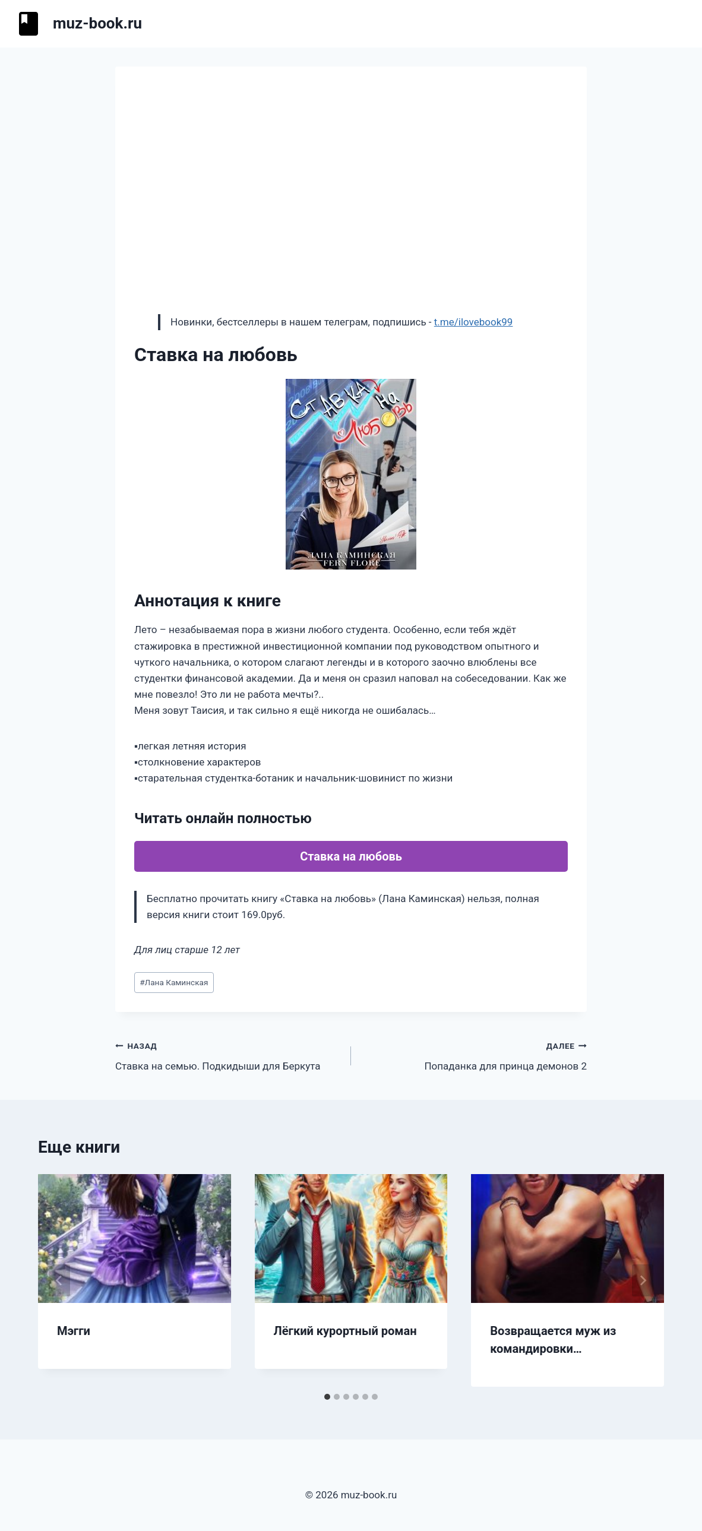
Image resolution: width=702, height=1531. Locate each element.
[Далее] (642, 1280)
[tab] (327, 1397)
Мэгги (73, 1331)
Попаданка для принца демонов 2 (474, 1055)
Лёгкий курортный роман (345, 1331)
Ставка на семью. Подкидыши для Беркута (228, 1055)
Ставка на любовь (351, 856)
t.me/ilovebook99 (473, 322)
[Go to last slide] (59, 1280)
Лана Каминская (174, 982)
